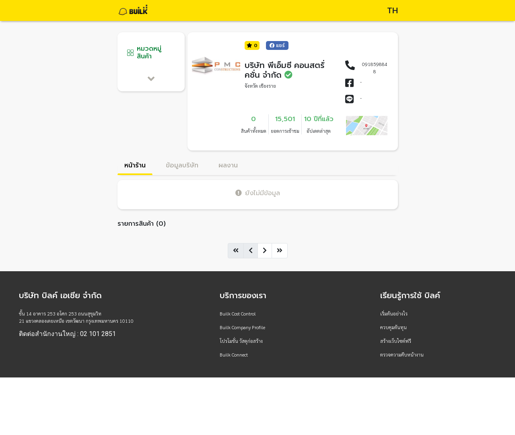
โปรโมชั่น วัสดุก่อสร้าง (241, 341)
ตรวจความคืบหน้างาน (402, 354)
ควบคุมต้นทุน (393, 327)
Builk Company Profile (242, 327)
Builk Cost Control (238, 313)
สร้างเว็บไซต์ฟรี (395, 341)
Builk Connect (234, 354)
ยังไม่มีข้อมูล (257, 193)
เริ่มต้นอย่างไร (394, 313)
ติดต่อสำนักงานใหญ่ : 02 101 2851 (67, 334)
